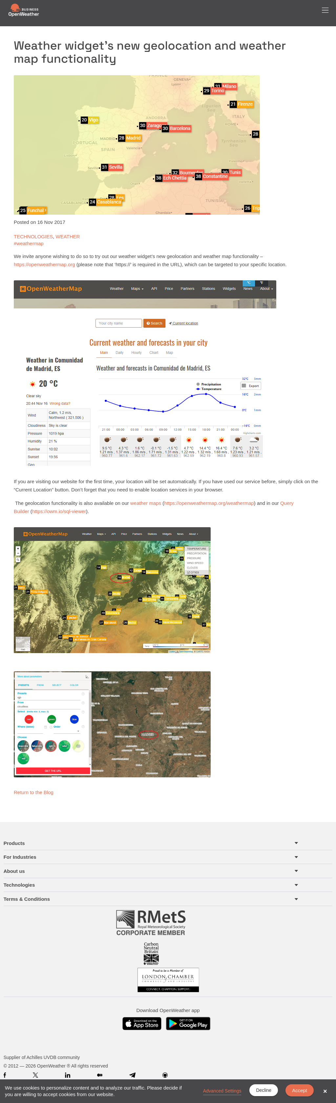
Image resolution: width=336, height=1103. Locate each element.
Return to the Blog (33, 792)
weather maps (146, 503)
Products (14, 843)
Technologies (19, 885)
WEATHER (68, 236)
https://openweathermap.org (44, 264)
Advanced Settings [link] (222, 1090)
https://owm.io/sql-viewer (59, 511)
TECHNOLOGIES (33, 236)
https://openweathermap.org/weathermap (209, 503)
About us (14, 871)
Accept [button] (299, 1090)
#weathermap (29, 243)
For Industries (20, 857)
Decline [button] (263, 1090)
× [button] (325, 1091)
